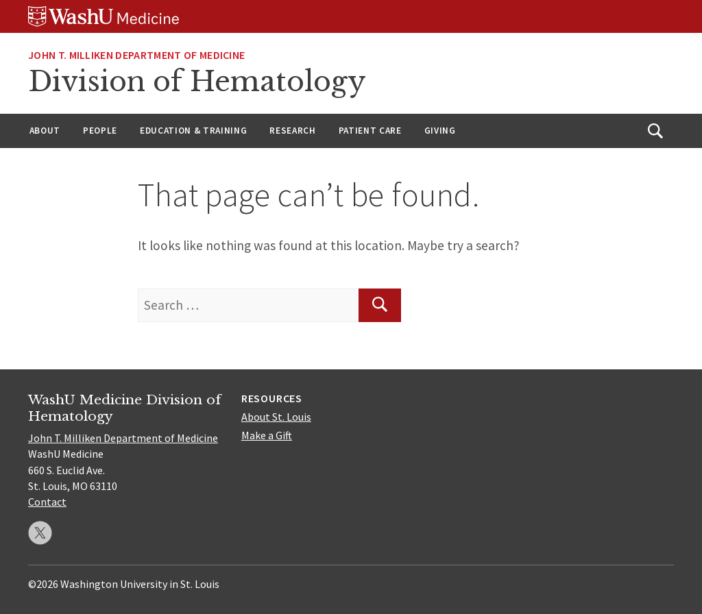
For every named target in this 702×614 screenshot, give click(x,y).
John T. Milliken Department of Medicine (136, 55)
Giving (440, 130)
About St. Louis (276, 416)
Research (292, 130)
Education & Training (193, 130)
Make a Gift (266, 435)
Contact (47, 501)
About (44, 130)
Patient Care (370, 130)
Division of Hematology (197, 81)
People (100, 130)
